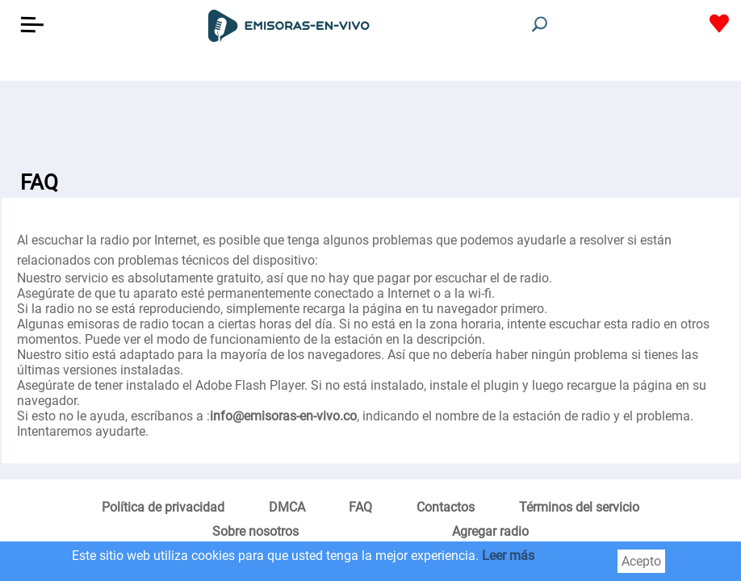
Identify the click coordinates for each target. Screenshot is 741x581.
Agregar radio (490, 531)
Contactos (446, 507)
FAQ (360, 507)
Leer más (508, 555)
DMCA (287, 507)
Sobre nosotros (255, 531)
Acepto (641, 561)
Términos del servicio (579, 507)
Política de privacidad (163, 507)
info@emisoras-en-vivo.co (283, 416)
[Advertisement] (370, 121)
